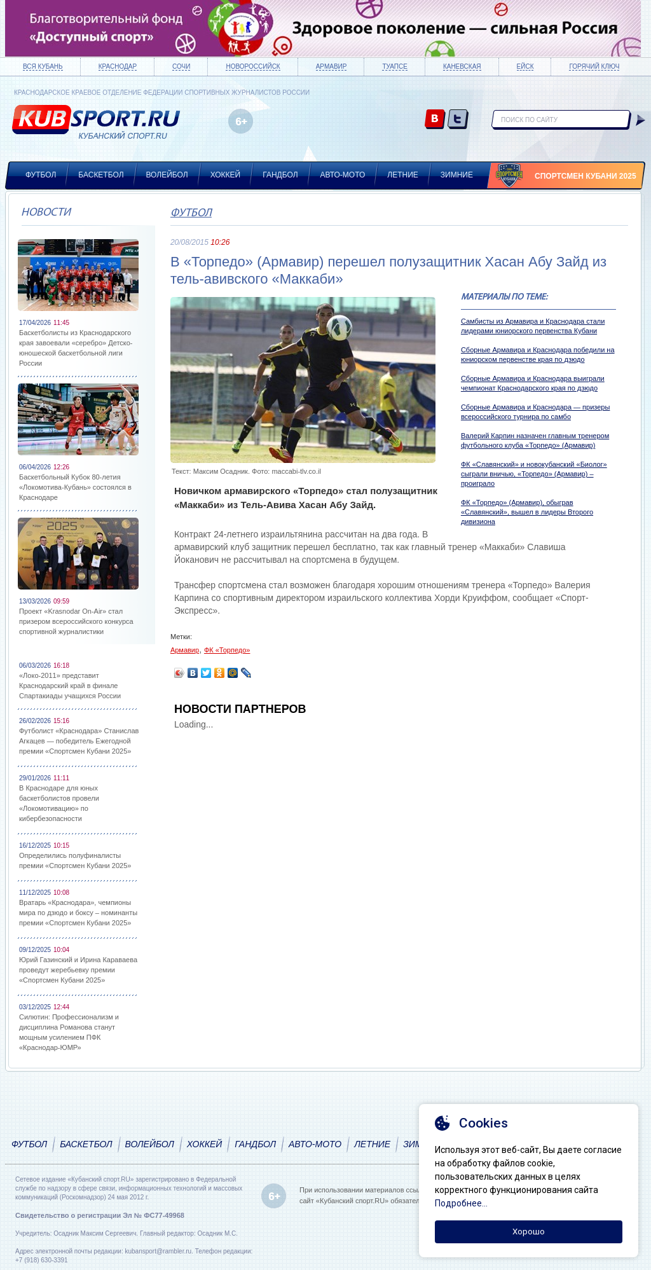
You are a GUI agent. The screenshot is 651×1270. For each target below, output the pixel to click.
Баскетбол (100, 174)
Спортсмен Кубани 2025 (585, 176)
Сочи (181, 66)
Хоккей (225, 174)
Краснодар (118, 66)
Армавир (331, 66)
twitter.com (458, 119)
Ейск (525, 66)
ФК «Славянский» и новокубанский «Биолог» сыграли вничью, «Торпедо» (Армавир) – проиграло (534, 473)
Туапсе (394, 66)
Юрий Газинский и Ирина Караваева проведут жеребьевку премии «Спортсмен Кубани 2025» (78, 970)
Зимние (457, 174)
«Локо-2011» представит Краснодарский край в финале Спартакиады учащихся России (70, 686)
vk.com (435, 119)
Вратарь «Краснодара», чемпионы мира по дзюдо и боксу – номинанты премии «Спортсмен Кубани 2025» (78, 913)
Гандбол (280, 174)
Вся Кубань (43, 66)
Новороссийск (253, 66)
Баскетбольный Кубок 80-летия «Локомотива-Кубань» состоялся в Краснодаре (75, 487)
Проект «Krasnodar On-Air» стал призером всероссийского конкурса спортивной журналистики (76, 621)
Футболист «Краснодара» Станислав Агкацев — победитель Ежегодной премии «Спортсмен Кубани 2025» (79, 741)
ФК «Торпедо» (227, 650)
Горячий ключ (594, 66)
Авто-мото (343, 174)
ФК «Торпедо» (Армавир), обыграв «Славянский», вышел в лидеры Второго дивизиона (527, 512)
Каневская (462, 66)
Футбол (40, 174)
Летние (402, 174)
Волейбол (167, 174)
